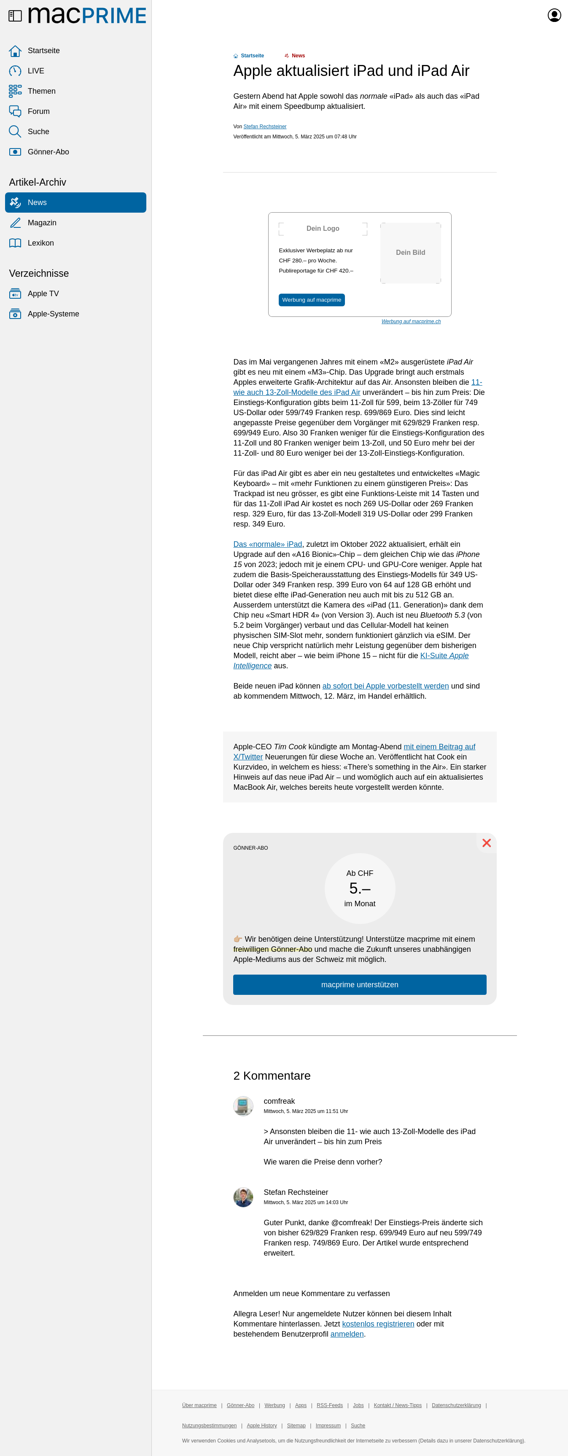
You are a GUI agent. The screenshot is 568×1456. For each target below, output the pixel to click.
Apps (301, 1405)
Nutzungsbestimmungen (209, 1426)
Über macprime (199, 1405)
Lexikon (31, 243)
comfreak (279, 1101)
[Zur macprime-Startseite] (87, 15)
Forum (29, 111)
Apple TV (33, 293)
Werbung (274, 1405)
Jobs (358, 1405)
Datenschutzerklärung (456, 1405)
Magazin (32, 223)
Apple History (262, 1426)
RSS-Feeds (330, 1405)
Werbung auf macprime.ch (411, 321)
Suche (28, 131)
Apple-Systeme (43, 314)
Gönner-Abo (38, 152)
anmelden (347, 1334)
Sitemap (296, 1426)
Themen (32, 91)
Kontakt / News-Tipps (398, 1405)
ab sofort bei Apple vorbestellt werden (386, 686)
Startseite (34, 50)
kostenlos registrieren (378, 1324)
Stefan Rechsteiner (265, 127)
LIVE (26, 71)
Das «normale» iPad (267, 544)
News (27, 202)
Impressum (328, 1426)
